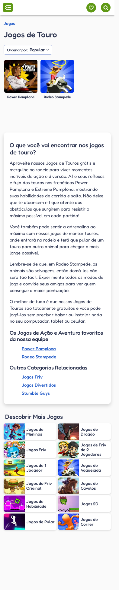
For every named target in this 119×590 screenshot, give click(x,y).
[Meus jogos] (91, 7)
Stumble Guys (36, 393)
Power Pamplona (39, 348)
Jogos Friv (32, 377)
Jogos (9, 23)
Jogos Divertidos (39, 385)
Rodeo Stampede (39, 357)
